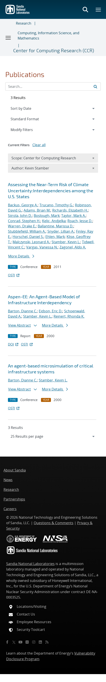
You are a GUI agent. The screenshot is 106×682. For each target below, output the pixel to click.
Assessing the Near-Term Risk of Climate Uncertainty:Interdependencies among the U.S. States (50, 190)
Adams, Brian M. (37, 210)
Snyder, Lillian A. (60, 231)
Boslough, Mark (47, 215)
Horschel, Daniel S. (28, 236)
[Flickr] (27, 642)
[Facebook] (7, 642)
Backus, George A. (23, 205)
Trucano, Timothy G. (56, 205)
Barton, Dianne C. (22, 311)
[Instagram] (33, 642)
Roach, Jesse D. (79, 220)
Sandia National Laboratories (30, 563)
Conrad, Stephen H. (24, 220)
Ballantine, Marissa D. (55, 226)
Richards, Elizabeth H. (70, 210)
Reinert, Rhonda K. (69, 316)
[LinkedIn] (40, 642)
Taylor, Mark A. (73, 215)
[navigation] (53, 436)
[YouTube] (20, 642)
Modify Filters (27, 129)
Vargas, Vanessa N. (42, 247)
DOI (13, 344)
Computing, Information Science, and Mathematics (48, 36)
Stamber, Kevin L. (66, 241)
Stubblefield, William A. (27, 231)
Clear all (39, 144)
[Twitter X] (14, 642)
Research (23, 23)
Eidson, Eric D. (50, 311)
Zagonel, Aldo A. (73, 247)
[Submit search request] (95, 86)
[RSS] (47, 642)
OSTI (14, 275)
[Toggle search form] (85, 9)
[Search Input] (53, 86)
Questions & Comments (53, 522)
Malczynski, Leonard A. (31, 241)
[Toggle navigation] (8, 37)
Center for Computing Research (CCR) (53, 50)
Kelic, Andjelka (54, 220)
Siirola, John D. (20, 215)
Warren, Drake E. (22, 226)
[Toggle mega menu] (98, 9)
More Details (21, 256)
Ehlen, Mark (55, 236)
